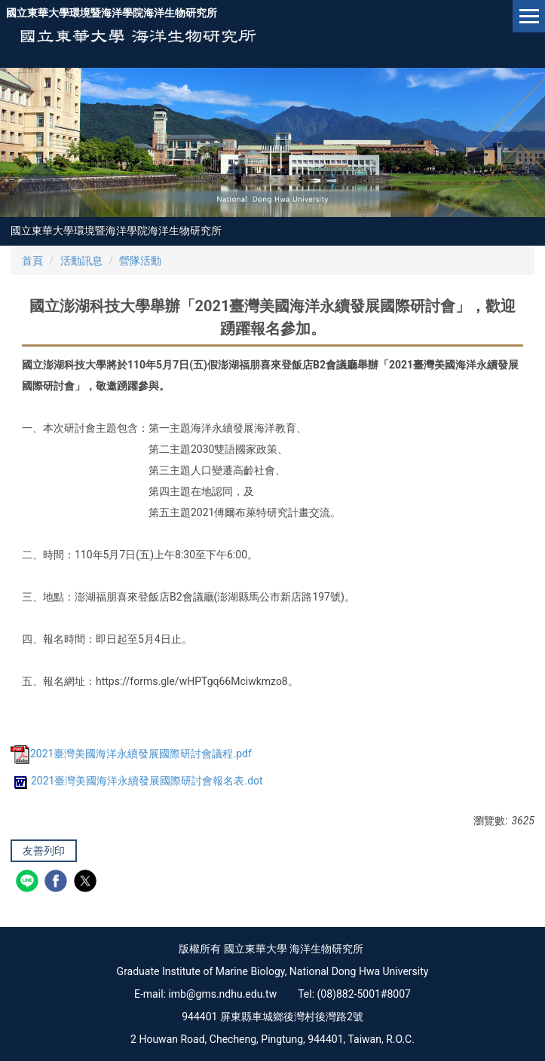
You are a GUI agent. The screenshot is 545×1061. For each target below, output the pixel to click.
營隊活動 (140, 261)
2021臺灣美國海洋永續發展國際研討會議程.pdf (131, 754)
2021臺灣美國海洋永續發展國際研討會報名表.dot (137, 781)
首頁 (32, 261)
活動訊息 (81, 261)
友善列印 (44, 851)
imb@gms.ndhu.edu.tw (222, 994)
